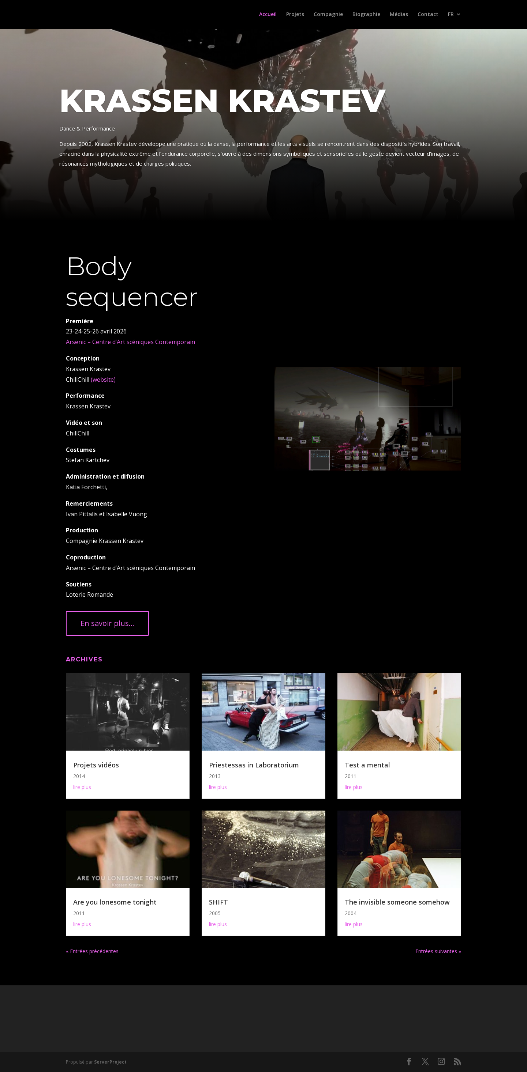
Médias (399, 15)
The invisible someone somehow (397, 902)
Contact (428, 15)
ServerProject (110, 1062)
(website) (102, 379)
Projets (295, 15)
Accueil (268, 15)
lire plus (82, 787)
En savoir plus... (107, 623)
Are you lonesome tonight (115, 902)
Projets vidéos (96, 764)
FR (451, 15)
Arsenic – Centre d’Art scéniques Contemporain (130, 342)
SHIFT (218, 902)
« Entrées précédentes (92, 951)
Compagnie (328, 15)
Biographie (366, 15)
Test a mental (367, 764)
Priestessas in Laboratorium (254, 764)
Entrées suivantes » (438, 951)
